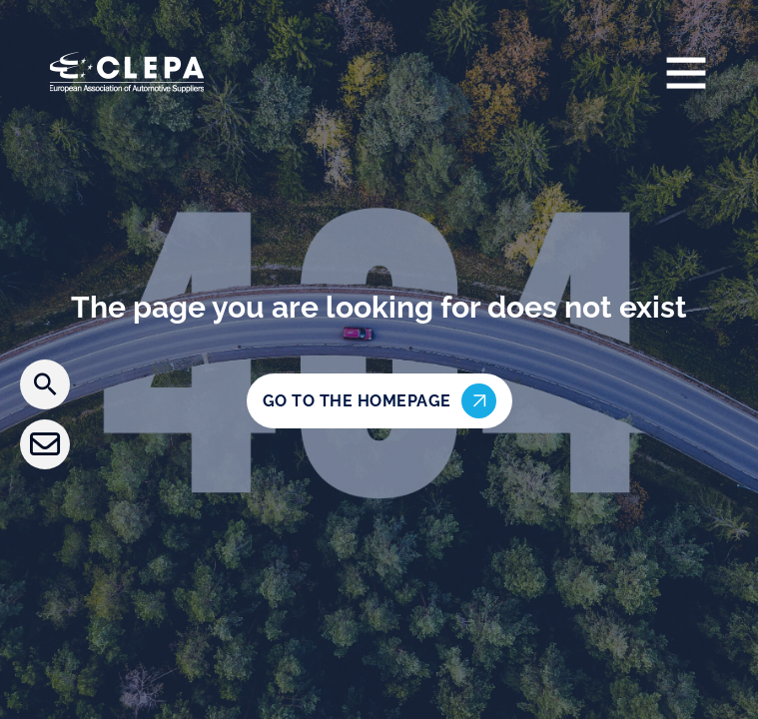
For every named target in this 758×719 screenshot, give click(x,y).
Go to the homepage (379, 400)
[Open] (686, 72)
